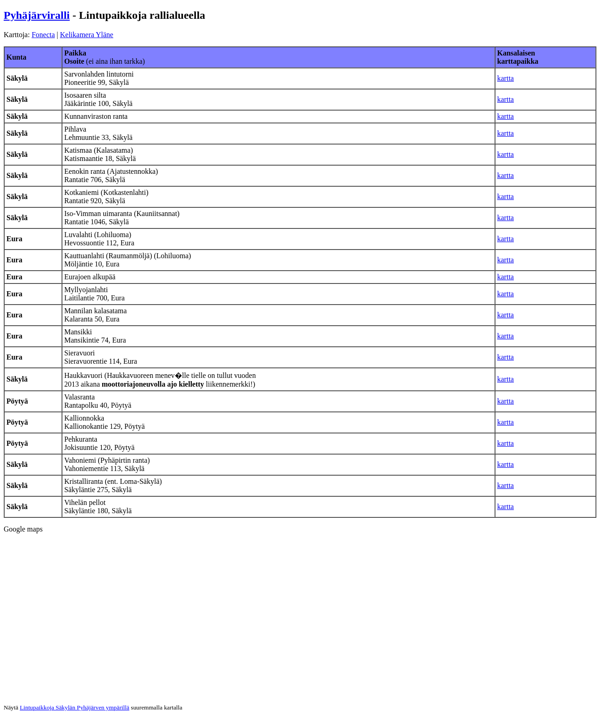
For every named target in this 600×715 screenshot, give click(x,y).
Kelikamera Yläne (86, 35)
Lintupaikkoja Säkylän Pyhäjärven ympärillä (74, 707)
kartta (505, 78)
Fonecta (43, 35)
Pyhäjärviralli (37, 15)
